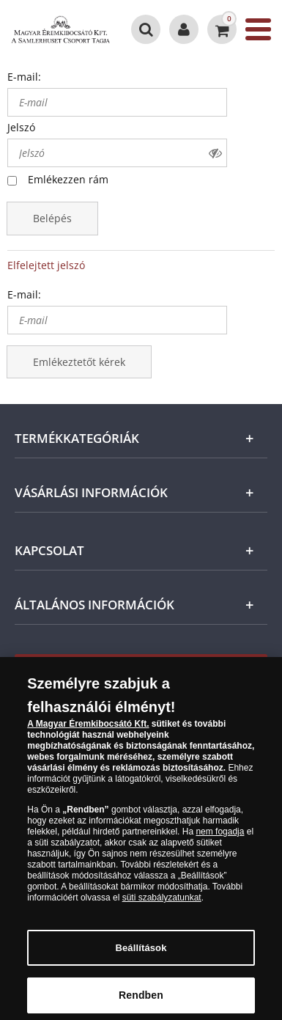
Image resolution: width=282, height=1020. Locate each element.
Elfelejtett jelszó (46, 265)
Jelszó (21, 127)
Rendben (141, 1000)
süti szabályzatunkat (161, 903)
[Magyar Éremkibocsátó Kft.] (60, 29)
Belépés (52, 218)
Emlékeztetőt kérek (79, 362)
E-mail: (24, 77)
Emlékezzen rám (68, 179)
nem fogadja (220, 837)
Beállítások (140, 952)
